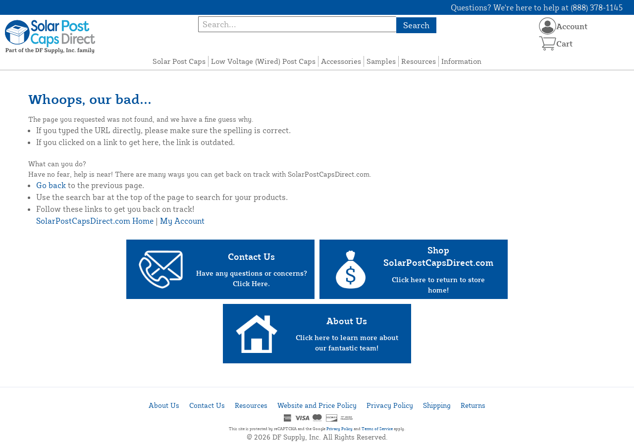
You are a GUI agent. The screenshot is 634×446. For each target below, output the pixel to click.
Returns (473, 405)
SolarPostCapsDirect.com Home (95, 221)
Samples (381, 61)
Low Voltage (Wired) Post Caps (263, 61)
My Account (182, 221)
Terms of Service (377, 428)
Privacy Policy (390, 405)
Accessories (341, 61)
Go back (51, 185)
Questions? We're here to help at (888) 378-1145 (537, 7)
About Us (164, 405)
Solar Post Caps (179, 61)
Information (461, 61)
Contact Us (207, 405)
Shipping (437, 405)
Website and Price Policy (317, 405)
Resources (418, 61)
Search (416, 25)
